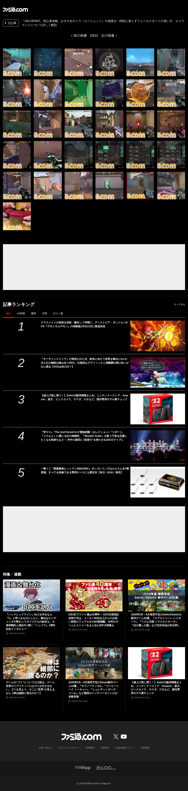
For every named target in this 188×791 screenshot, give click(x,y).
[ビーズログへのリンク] (106, 767)
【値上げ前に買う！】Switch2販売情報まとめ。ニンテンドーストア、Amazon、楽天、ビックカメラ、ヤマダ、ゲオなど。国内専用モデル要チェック (84, 397)
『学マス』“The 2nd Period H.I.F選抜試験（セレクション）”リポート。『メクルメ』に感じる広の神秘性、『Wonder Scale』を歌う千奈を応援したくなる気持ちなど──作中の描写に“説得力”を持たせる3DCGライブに (84, 436)
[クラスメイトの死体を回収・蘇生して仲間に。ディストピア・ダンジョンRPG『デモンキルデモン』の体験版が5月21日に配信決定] (157, 336)
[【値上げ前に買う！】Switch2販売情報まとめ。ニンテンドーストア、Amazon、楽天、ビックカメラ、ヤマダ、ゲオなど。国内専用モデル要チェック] (157, 409)
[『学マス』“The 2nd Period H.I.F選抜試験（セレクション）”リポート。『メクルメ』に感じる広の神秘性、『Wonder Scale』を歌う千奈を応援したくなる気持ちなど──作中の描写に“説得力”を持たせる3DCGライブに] (157, 445)
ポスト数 (58, 313)
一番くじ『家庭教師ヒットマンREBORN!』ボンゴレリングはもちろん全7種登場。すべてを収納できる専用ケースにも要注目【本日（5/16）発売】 (85, 470)
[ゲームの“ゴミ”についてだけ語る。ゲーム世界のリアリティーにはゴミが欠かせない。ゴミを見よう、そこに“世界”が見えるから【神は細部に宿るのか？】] (31, 663)
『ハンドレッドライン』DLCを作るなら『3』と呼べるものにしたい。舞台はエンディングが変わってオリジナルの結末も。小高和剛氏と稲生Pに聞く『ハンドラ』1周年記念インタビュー (31, 621)
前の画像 (80, 35)
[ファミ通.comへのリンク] (15, 9)
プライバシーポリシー (69, 747)
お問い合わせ (45, 747)
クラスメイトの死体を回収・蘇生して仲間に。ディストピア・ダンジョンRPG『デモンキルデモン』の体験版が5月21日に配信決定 (84, 324)
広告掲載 (144, 747)
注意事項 (104, 747)
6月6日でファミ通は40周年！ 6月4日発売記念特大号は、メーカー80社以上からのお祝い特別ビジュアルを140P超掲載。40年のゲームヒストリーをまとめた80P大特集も (93, 620)
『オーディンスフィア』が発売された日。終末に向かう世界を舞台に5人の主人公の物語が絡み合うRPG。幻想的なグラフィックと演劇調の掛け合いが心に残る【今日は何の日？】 (85, 362)
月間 (44, 313)
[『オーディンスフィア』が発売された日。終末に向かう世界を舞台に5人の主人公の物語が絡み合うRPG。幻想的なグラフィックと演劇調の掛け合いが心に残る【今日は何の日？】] (157, 372)
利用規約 (90, 747)
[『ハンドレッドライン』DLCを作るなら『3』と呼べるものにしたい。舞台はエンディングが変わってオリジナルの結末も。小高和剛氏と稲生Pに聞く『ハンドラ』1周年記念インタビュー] (31, 595)
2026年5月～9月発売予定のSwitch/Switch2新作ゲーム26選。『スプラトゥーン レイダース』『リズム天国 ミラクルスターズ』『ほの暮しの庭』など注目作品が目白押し (156, 620)
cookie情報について (125, 747)
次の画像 (107, 35)
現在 (8, 313)
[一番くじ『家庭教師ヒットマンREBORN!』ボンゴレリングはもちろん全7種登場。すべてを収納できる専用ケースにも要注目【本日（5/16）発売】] (157, 482)
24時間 (21, 313)
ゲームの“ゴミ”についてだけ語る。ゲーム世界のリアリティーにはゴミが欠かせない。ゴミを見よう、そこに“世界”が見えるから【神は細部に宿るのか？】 (30, 688)
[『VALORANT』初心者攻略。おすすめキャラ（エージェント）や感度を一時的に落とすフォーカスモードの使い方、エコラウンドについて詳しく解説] (17, 62)
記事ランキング (19, 304)
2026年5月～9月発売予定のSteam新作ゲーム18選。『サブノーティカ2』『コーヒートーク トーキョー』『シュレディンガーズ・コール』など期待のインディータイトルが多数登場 (93, 689)
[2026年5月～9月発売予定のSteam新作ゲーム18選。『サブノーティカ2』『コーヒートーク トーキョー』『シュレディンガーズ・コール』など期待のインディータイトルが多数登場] (94, 663)
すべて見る (179, 304)
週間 (33, 313)
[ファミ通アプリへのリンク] (83, 767)
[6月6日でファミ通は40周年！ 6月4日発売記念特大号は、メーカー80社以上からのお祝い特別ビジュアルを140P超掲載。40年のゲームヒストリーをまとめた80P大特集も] (94, 595)
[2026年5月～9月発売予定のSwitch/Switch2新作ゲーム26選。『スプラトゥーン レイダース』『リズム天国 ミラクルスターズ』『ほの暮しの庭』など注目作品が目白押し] (156, 595)
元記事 (10, 23)
